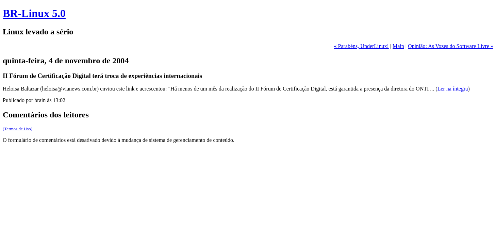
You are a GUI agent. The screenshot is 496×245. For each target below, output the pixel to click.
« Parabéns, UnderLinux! (361, 46)
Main (398, 46)
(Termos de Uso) (17, 128)
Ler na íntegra (452, 89)
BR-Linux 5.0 (34, 13)
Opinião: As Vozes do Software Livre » (450, 46)
